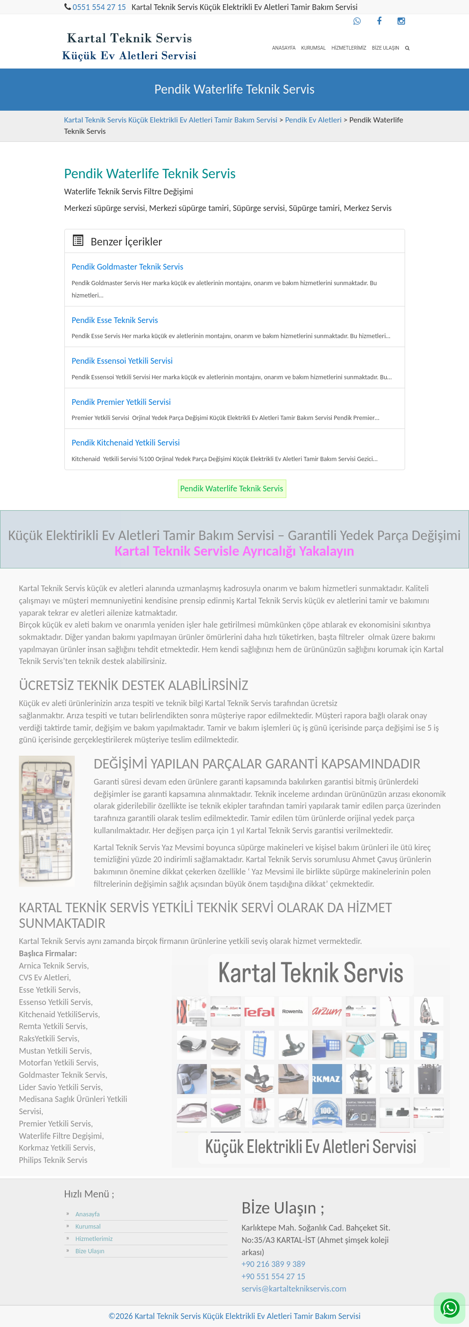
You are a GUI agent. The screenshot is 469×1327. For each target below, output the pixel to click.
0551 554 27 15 (99, 7)
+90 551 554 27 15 (274, 1276)
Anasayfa (284, 48)
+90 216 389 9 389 (274, 1264)
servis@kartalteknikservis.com (294, 1288)
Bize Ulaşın (385, 48)
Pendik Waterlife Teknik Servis (231, 488)
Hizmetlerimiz (348, 48)
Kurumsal (313, 48)
